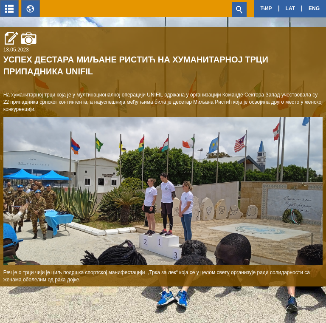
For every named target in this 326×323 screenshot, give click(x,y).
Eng (314, 8)
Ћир (266, 8)
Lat (290, 8)
